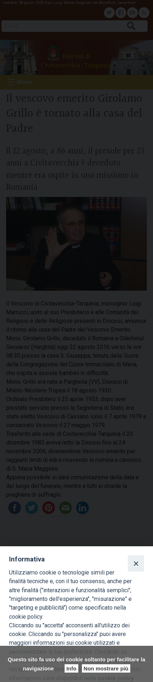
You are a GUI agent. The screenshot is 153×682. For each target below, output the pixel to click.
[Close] (136, 563)
